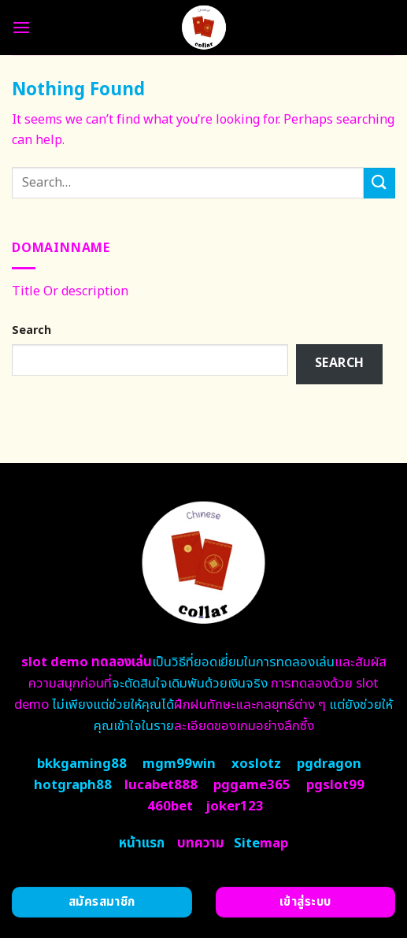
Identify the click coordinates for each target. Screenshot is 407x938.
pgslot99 (335, 785)
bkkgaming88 (82, 764)
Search (31, 330)
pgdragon (329, 764)
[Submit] (379, 183)
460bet (170, 806)
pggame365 (251, 785)
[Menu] (21, 27)
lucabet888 (161, 785)
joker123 (234, 806)
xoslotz (256, 764)
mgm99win (179, 764)
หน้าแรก (142, 843)
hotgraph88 (73, 785)
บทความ (200, 843)
